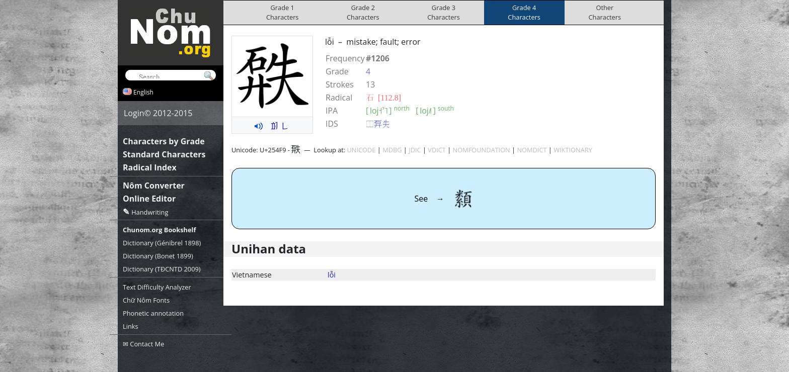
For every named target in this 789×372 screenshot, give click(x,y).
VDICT (437, 149)
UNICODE (361, 149)
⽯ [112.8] (383, 98)
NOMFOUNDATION (481, 149)
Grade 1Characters (282, 12)
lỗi (332, 275)
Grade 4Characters (524, 12)
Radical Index (150, 167)
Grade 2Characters (363, 12)
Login (134, 113)
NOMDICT (531, 149)
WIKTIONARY (573, 149)
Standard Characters (164, 154)
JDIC (415, 149)
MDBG (392, 149)
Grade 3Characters (443, 12)
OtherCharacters (605, 12)
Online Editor (149, 198)
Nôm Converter (154, 185)
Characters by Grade (164, 141)
